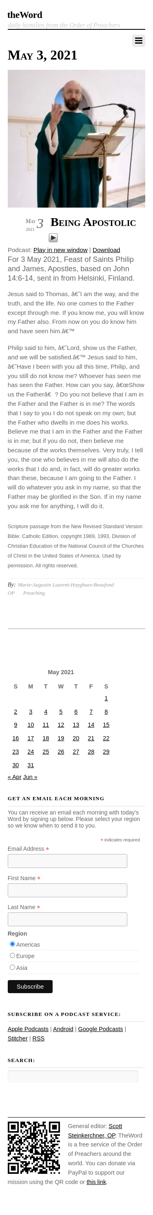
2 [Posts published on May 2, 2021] (15, 711)
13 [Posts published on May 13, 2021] (76, 724)
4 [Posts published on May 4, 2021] (45, 711)
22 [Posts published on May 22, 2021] (106, 738)
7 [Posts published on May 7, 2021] (91, 711)
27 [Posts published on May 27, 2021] (76, 751)
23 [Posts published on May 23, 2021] (15, 751)
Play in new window (60, 249)
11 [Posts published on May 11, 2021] (45, 724)
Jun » (30, 777)
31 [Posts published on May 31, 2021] (30, 765)
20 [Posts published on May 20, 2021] (76, 738)
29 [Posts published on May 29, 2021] (106, 751)
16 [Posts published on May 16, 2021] (15, 738)
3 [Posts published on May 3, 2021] (30, 711)
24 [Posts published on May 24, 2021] (30, 751)
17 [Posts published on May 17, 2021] (30, 738)
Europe (25, 956)
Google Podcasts (100, 1029)
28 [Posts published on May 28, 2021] (91, 751)
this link (96, 1182)
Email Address (28, 849)
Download (106, 249)
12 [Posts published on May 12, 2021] (61, 724)
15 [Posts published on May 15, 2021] (106, 724)
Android (63, 1029)
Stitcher (18, 1038)
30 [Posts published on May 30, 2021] (15, 765)
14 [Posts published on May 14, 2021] (91, 724)
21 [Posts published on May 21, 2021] (91, 738)
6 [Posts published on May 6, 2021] (76, 711)
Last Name (24, 907)
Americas (28, 944)
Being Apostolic (93, 222)
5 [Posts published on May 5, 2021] (60, 711)
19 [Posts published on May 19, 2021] (61, 738)
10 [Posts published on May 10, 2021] (30, 724)
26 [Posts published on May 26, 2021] (61, 751)
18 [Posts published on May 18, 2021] (45, 738)
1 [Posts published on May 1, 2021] (106, 698)
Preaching (34, 593)
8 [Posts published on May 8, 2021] (106, 711)
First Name (24, 878)
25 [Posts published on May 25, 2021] (45, 751)
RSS (38, 1038)
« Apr (15, 777)
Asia (21, 968)
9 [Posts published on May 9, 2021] (15, 724)
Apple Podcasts (28, 1029)
